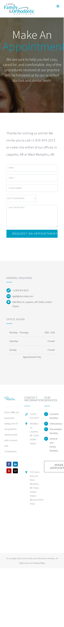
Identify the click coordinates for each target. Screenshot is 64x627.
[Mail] (15, 470)
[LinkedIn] (15, 464)
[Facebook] (8, 464)
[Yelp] (8, 470)
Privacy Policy (39, 563)
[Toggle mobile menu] (58, 6)
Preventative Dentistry (55, 431)
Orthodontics (55, 423)
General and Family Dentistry (54, 444)
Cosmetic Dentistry (54, 416)
